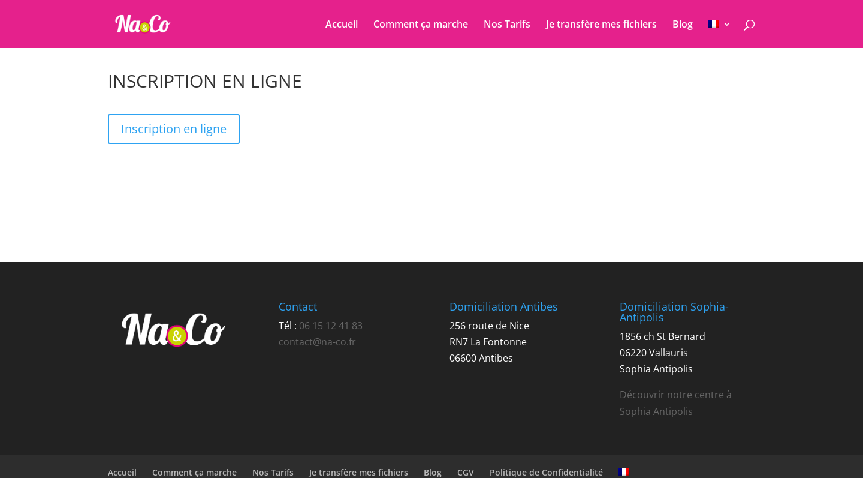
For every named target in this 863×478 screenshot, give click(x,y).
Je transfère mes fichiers (601, 25)
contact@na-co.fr (317, 341)
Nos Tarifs (507, 25)
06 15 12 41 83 (331, 325)
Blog (682, 25)
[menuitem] (719, 34)
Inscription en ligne (174, 129)
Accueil (341, 25)
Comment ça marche (420, 25)
